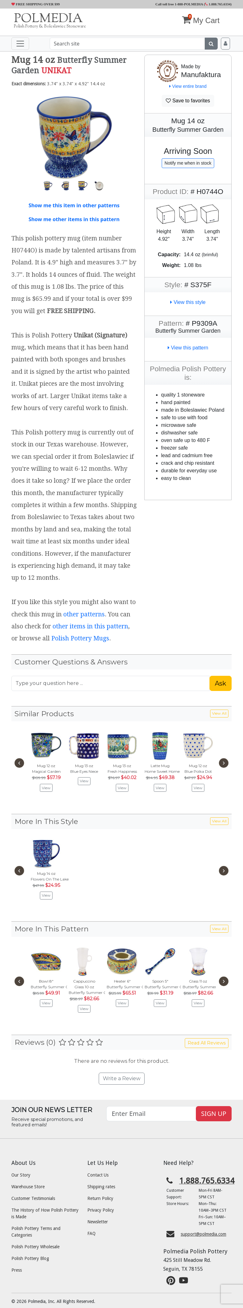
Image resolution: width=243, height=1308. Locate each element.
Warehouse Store (28, 1186)
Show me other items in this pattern (74, 219)
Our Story (20, 1175)
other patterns (84, 614)
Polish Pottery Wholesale (35, 1246)
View (46, 787)
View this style (188, 302)
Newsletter (97, 1221)
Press (16, 1270)
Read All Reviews (207, 1043)
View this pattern (188, 347)
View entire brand (188, 86)
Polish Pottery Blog (30, 1258)
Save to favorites (188, 100)
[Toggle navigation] (20, 43)
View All (219, 713)
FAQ (91, 1233)
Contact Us (98, 1175)
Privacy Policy (100, 1210)
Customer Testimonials (33, 1198)
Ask (220, 683)
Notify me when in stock (188, 163)
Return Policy (100, 1198)
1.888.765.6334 (218, 4)
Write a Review (121, 1078)
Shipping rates (101, 1186)
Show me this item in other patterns (74, 205)
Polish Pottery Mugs (80, 638)
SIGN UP (213, 1113)
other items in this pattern (90, 626)
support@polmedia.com (203, 1234)
